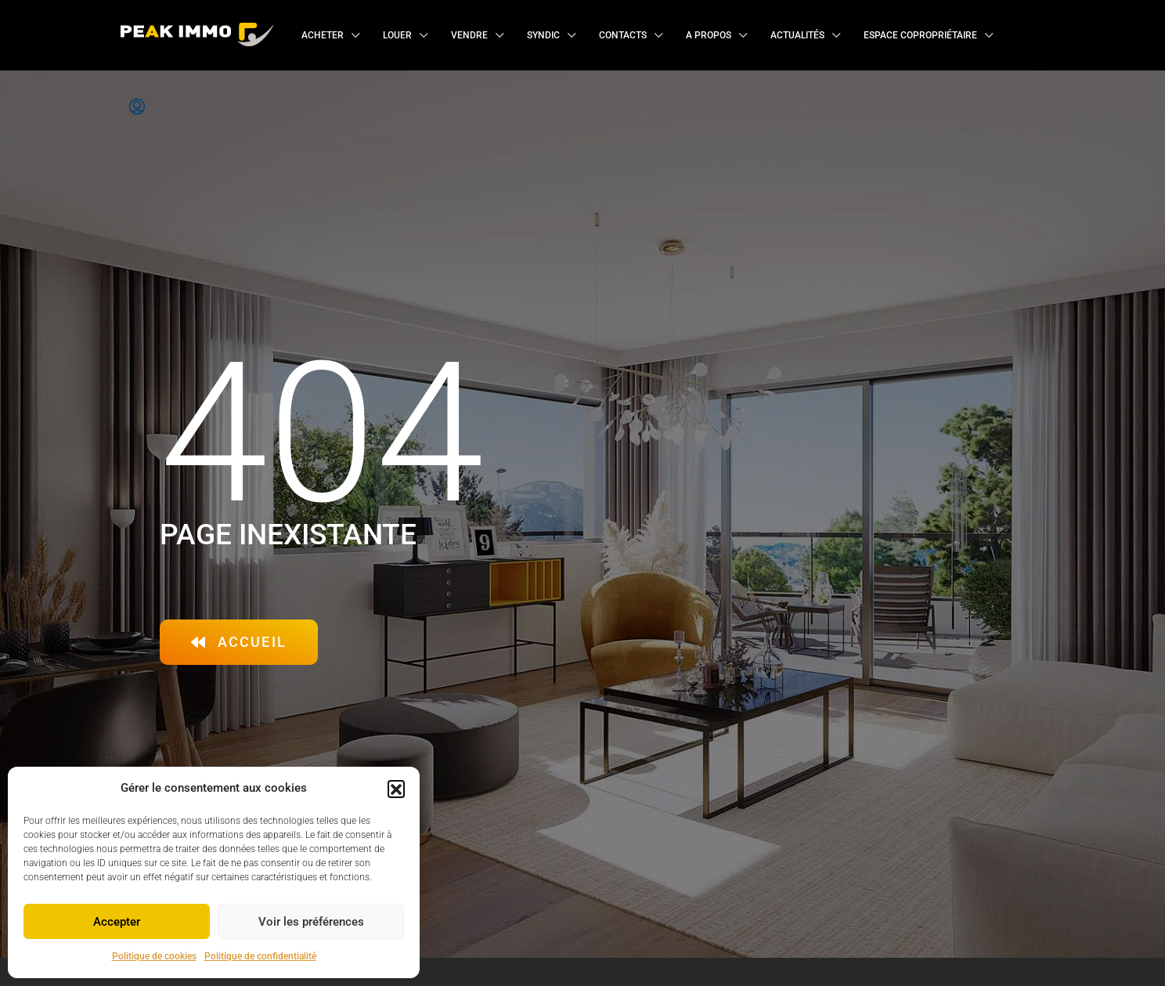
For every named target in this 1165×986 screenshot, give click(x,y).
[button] (396, 788)
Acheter (322, 35)
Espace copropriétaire (920, 35)
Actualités (797, 35)
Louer (397, 35)
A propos (708, 35)
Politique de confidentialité (260, 956)
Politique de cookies (154, 956)
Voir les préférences (311, 922)
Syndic (543, 35)
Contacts (623, 35)
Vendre (469, 35)
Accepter (116, 922)
